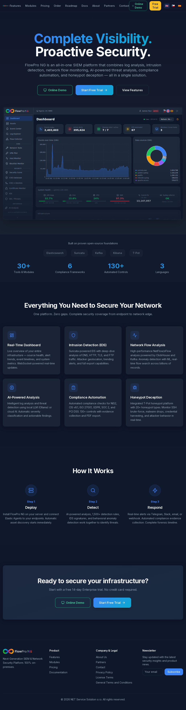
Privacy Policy (104, 672)
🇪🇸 (179, 5)
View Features (132, 90)
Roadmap (71, 5)
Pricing (45, 5)
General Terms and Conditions (114, 682)
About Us (101, 657)
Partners (109, 5)
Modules (30, 5)
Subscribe (173, 671)
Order (57, 5)
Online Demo (137, 5)
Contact (124, 5)
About (96, 5)
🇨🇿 (173, 5)
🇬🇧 (166, 5)
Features (15, 5)
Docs (85, 5)
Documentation (58, 672)
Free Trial (155, 5)
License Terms (104, 677)
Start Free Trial (94, 90)
